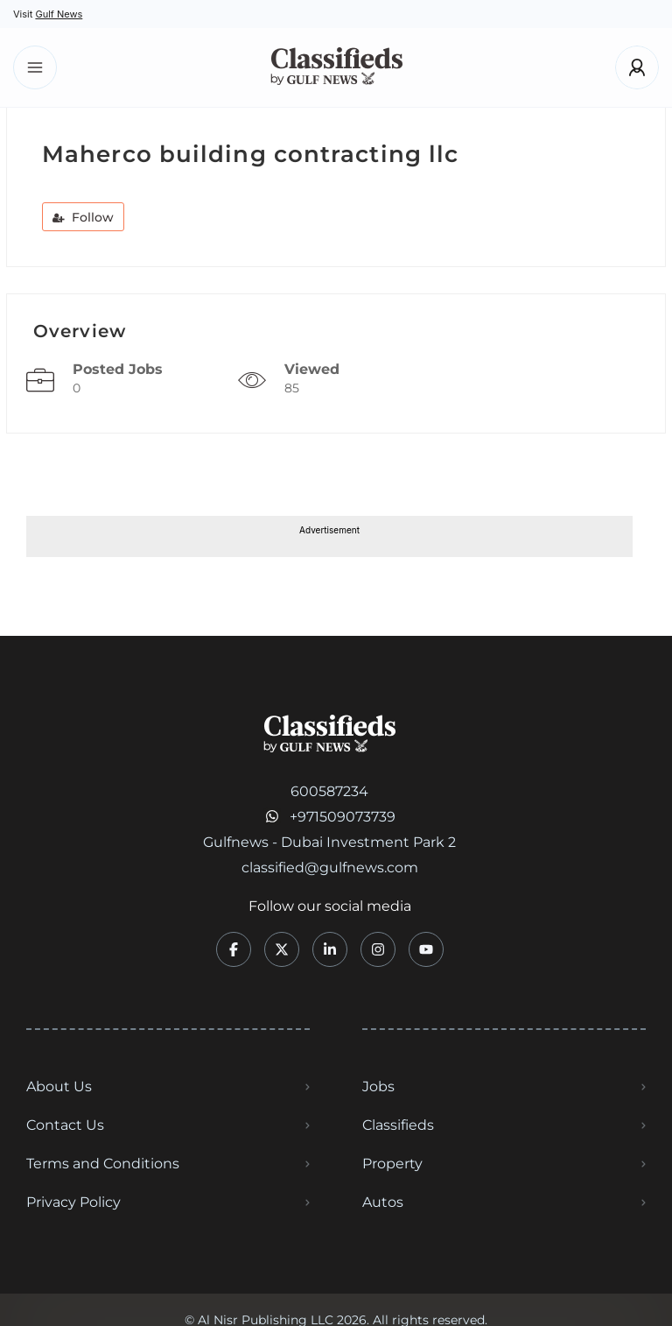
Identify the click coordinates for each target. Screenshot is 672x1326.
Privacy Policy (73, 1202)
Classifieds (398, 1125)
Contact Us (65, 1125)
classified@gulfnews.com (330, 867)
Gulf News (58, 14)
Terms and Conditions (102, 1163)
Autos (382, 1202)
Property (392, 1163)
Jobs (378, 1086)
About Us (59, 1086)
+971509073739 (343, 816)
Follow (83, 217)
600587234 (329, 791)
